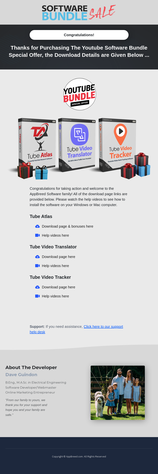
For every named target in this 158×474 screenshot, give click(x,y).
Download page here (58, 257)
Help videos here (55, 235)
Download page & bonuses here (67, 226)
